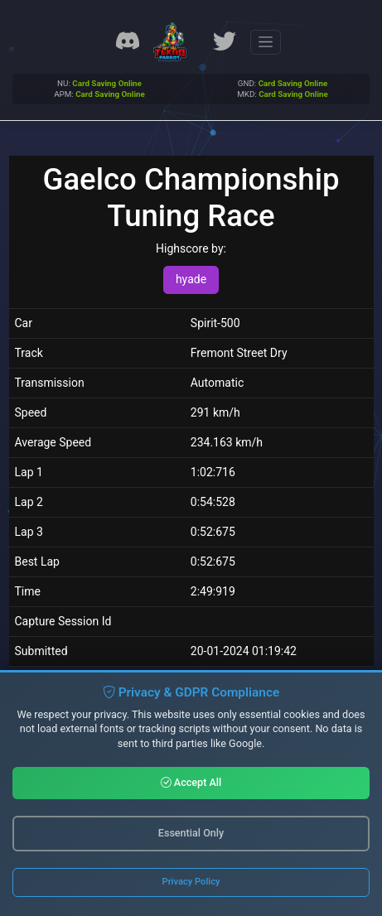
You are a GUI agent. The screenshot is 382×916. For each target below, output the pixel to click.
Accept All (191, 782)
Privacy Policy (191, 881)
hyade (191, 279)
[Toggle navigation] (265, 42)
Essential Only (191, 833)
